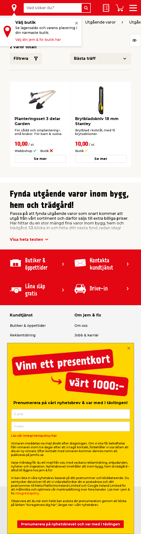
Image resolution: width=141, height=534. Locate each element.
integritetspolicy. (27, 493)
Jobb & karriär (86, 335)
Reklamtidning (22, 335)
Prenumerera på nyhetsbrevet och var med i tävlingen (70, 524)
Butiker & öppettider (28, 325)
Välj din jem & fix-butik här (38, 39)
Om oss (81, 325)
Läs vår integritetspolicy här (34, 435)
